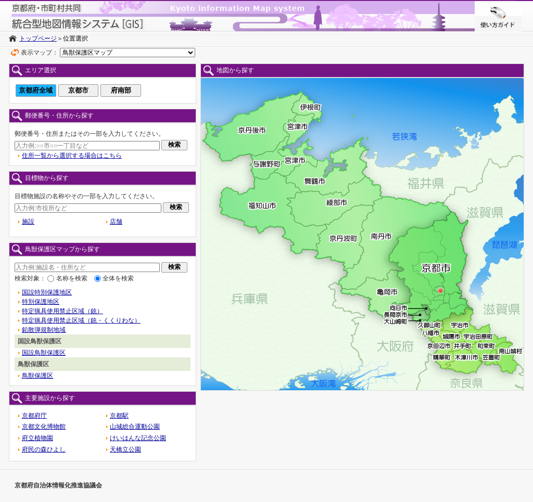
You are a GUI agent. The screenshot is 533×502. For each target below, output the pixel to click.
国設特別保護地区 (47, 292)
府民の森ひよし (44, 449)
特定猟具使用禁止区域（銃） (62, 311)
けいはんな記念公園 (138, 438)
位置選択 (75, 38)
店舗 (116, 221)
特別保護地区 (40, 301)
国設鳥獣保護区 (44, 352)
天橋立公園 (125, 449)
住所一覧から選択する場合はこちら (72, 155)
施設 (28, 221)
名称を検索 (71, 278)
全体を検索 (118, 278)
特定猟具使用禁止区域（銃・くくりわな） (81, 320)
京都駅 (119, 415)
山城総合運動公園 (135, 426)
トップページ (38, 38)
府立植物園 (37, 438)
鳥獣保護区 (37, 375)
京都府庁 (34, 415)
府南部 (121, 90)
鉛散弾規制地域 (44, 329)
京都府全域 (36, 90)
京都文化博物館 (44, 426)
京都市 (78, 90)
